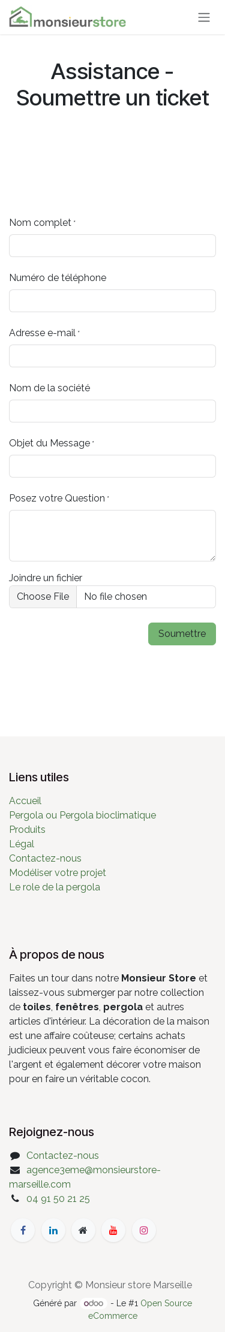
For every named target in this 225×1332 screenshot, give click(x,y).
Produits (27, 829)
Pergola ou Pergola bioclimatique (82, 815)
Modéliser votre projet (57, 872)
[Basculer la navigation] (204, 17)
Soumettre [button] (182, 633)
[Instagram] (144, 1230)
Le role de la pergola (54, 887)
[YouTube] (113, 1230)
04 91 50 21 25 (58, 1198)
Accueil (25, 801)
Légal (21, 844)
